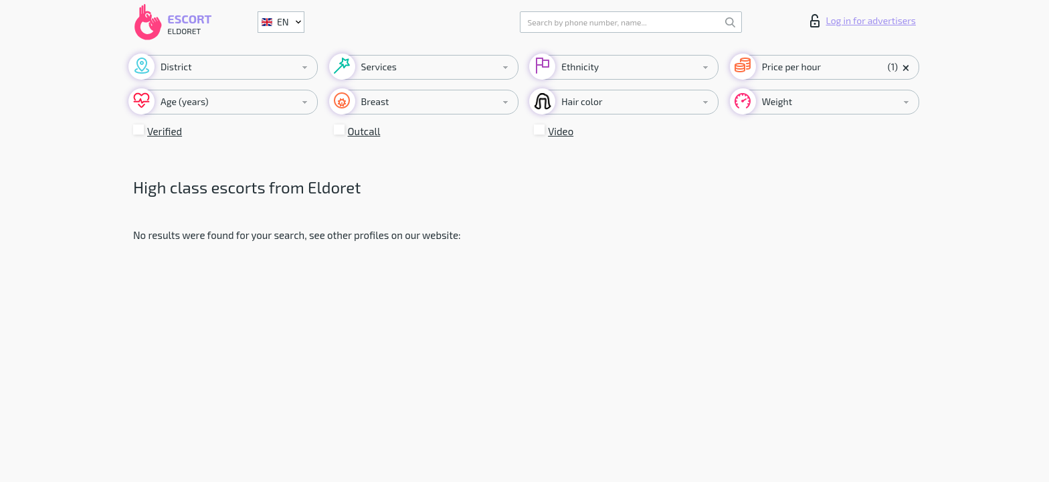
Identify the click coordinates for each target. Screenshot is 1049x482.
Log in (863, 20)
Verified (164, 131)
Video (560, 131)
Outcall (364, 131)
